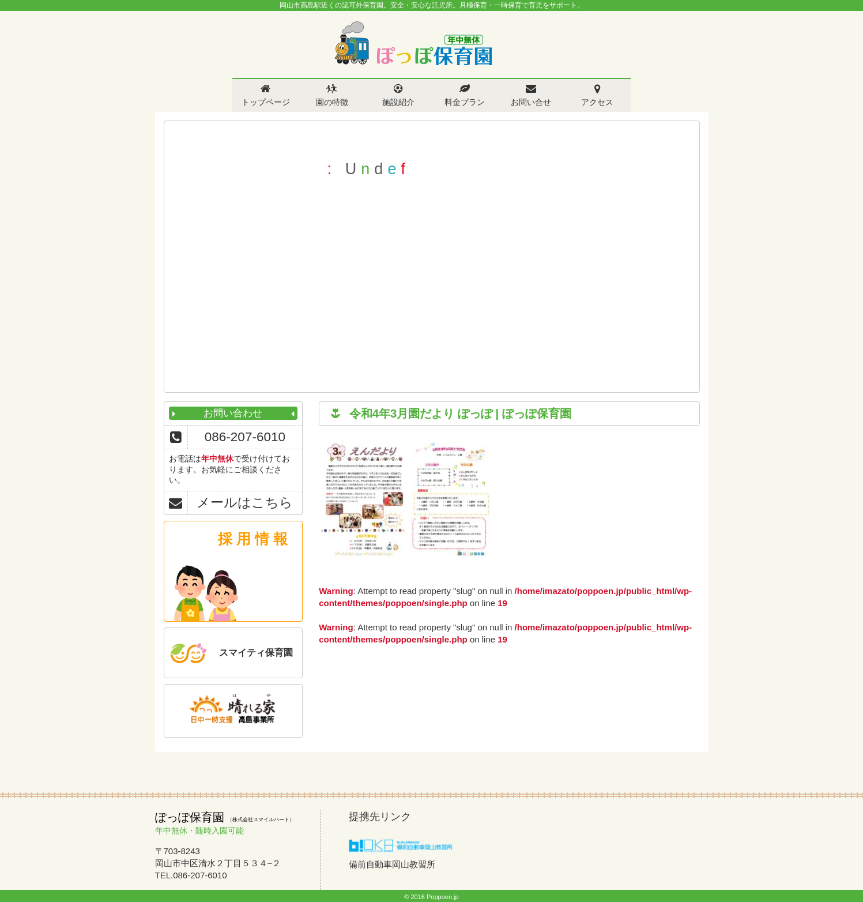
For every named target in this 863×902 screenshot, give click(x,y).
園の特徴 (332, 102)
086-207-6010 (245, 437)
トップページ (266, 102)
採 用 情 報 (253, 539)
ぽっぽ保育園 (412, 43)
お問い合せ (531, 102)
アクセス (597, 102)
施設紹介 (398, 102)
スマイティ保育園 (256, 652)
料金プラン (464, 102)
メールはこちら (245, 502)
